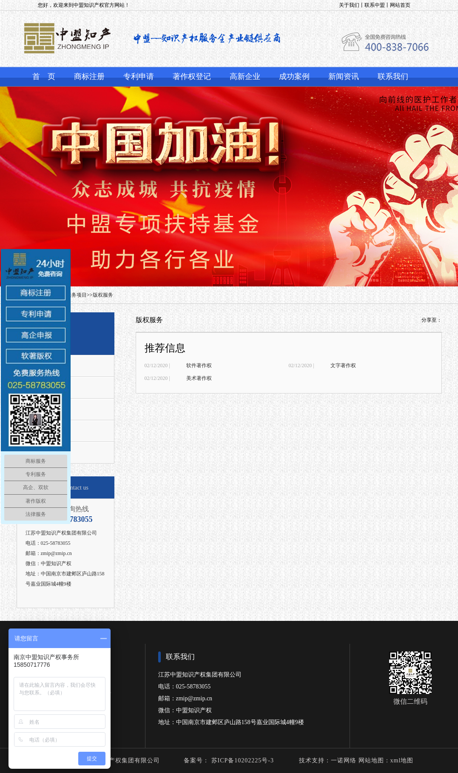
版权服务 (103, 295)
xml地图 (402, 760)
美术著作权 (199, 378)
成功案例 (294, 76)
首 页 (43, 76)
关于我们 (349, 5)
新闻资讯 (343, 76)
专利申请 (138, 76)
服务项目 (76, 295)
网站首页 (400, 5)
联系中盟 (374, 5)
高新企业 (245, 76)
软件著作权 (199, 365)
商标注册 (89, 76)
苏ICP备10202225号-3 (241, 760)
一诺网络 (343, 760)
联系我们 (393, 76)
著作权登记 (192, 76)
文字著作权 (343, 365)
